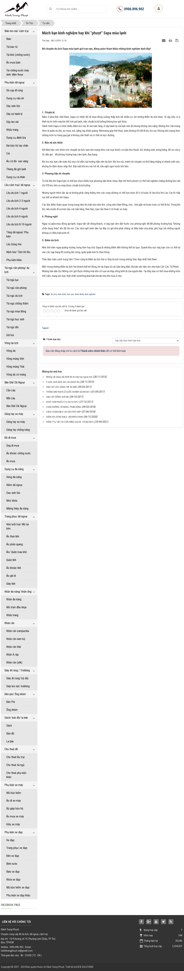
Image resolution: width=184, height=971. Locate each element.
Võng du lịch (11, 343)
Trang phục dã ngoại (15, 516)
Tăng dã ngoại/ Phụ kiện (17, 234)
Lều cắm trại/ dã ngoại (17, 185)
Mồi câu (10, 398)
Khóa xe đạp (13, 879)
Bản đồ (10, 733)
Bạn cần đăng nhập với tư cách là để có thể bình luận (86, 351)
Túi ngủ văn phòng (16, 288)
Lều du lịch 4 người (17, 208)
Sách (9, 725)
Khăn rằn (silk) (14, 662)
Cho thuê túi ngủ (15, 765)
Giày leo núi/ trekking (18, 686)
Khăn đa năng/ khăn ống (17, 591)
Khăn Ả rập (12, 654)
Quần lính (11, 560)
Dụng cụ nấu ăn (15, 98)
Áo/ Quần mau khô (16, 552)
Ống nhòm (12, 709)
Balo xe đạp (13, 871)
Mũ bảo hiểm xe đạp (17, 887)
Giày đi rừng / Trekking (17, 670)
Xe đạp (10, 840)
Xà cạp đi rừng (14, 90)
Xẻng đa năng (14, 477)
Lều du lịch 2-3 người (18, 201)
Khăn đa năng (13, 599)
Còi (8, 153)
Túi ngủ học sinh (15, 319)
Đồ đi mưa (10, 437)
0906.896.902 (130, 9)
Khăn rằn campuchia (17, 631)
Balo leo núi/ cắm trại (16, 31)
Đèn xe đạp (12, 856)
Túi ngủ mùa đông (16, 311)
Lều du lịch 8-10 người (18, 224)
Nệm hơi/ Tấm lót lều (18, 252)
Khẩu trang (12, 129)
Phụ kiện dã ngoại (14, 82)
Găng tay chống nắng (18, 429)
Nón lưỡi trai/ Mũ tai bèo (17, 526)
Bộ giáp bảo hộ (14, 808)
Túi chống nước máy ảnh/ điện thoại (17, 72)
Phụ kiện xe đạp (13, 832)
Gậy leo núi (12, 122)
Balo (8, 39)
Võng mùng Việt (15, 358)
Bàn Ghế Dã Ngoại (14, 382)
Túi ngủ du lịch (14, 295)
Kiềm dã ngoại (14, 485)
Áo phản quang (14, 544)
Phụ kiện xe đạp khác (18, 895)
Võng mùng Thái (15, 366)
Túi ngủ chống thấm (17, 303)
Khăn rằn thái (13, 647)
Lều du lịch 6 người (17, 216)
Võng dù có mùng (16, 374)
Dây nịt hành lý (14, 114)
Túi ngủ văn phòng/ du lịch (16, 270)
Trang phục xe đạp (16, 848)
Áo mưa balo (13, 62)
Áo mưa (10, 461)
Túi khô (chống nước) (18, 54)
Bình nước (11, 863)
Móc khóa (11, 500)
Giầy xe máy (13, 824)
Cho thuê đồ (11, 749)
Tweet (45, 328)
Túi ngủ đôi (12, 327)
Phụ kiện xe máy (13, 785)
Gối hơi (10, 335)
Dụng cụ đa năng (14, 469)
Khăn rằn (9, 623)
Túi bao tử (12, 47)
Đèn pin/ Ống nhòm (15, 694)
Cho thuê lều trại (15, 757)
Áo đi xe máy (13, 800)
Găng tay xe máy (13, 414)
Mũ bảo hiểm (13, 793)
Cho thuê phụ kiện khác (16, 775)
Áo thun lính (12, 536)
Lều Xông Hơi (13, 244)
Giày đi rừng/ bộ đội (17, 678)
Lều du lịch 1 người (17, 193)
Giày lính (10, 583)
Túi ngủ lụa (12, 280)
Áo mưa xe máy (15, 816)
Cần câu (10, 390)
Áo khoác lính (13, 568)
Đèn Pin (10, 702)
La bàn (10, 741)
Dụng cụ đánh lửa (16, 137)
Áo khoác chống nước (18, 453)
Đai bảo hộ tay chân (17, 145)
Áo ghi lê (11, 575)
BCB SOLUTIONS (85, 966)
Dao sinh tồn (13, 493)
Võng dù (10, 351)
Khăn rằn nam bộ (15, 639)
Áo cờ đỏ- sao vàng (17, 161)
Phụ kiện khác (14, 260)
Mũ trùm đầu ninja (16, 607)
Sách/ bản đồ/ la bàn (16, 717)
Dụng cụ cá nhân (15, 177)
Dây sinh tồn (13, 106)
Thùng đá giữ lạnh (16, 169)
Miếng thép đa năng (17, 508)
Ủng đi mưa (12, 445)
